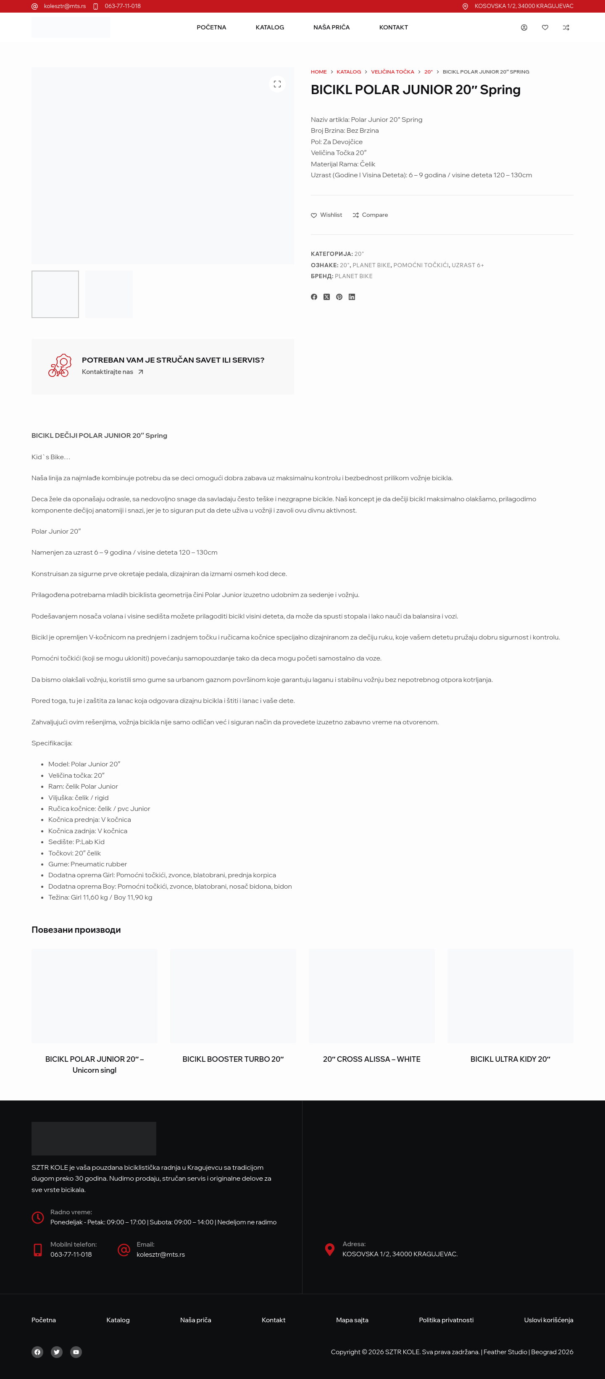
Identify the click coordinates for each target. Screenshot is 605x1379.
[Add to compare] (370, 215)
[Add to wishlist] (326, 215)
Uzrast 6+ (468, 265)
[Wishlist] (545, 27)
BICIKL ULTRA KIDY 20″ (510, 1059)
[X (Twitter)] (327, 297)
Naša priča (331, 27)
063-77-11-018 (123, 6)
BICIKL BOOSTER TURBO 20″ (233, 1059)
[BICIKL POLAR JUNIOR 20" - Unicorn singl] (95, 996)
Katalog (270, 27)
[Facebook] (314, 297)
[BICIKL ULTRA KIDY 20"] (510, 996)
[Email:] (124, 1250)
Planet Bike (371, 265)
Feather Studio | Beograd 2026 (528, 1352)
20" (359, 253)
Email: (145, 1244)
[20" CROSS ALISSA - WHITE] (372, 996)
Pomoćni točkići (421, 265)
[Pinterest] (339, 297)
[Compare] (566, 27)
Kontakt (393, 27)
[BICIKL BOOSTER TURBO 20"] (233, 996)
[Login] (524, 27)
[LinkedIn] (352, 297)
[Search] (501, 27)
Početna (211, 27)
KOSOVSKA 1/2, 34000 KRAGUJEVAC (524, 6)
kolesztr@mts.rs (65, 6)
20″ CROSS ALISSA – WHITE (372, 1059)
